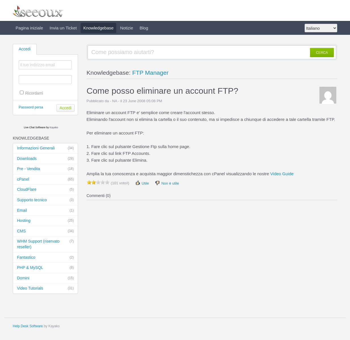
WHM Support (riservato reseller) (45, 244)
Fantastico (45, 257)
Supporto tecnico (45, 200)
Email (45, 210)
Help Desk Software (28, 326)
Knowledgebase (98, 27)
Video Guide (282, 173)
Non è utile (167, 183)
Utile (142, 183)
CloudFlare (45, 190)
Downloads (45, 159)
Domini (45, 278)
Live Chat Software (34, 127)
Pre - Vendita (45, 169)
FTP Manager (150, 72)
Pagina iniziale (29, 27)
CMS (45, 231)
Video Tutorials (45, 288)
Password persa (31, 107)
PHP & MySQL (45, 268)
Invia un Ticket (63, 27)
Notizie (126, 27)
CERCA (322, 53)
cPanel (45, 179)
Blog (144, 27)
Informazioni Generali (45, 148)
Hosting (45, 221)
